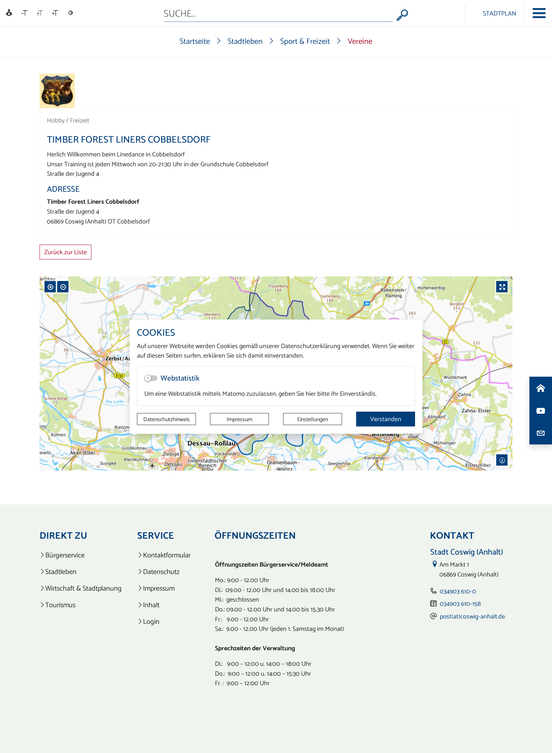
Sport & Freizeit (305, 41)
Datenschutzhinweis (166, 419)
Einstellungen (312, 419)
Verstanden (385, 419)
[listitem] (81, 555)
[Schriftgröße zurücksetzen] (40, 13)
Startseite (195, 41)
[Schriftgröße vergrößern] (55, 13)
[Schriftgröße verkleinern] (24, 13)
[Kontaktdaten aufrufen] (540, 433)
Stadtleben (245, 41)
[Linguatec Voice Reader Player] (9, 13)
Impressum (239, 419)
